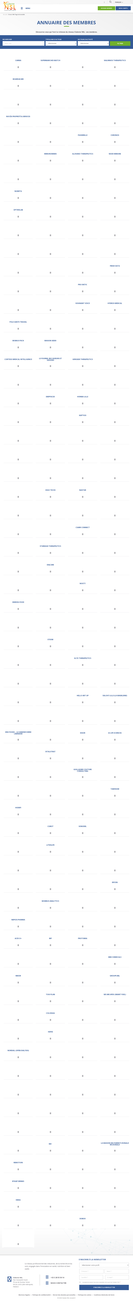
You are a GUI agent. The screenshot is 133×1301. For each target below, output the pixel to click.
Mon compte (123, 8)
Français (119, 2)
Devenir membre (106, 8)
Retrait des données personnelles (64, 1295)
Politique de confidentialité (41, 1295)
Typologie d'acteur (53, 39)
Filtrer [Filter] (120, 43)
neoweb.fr (73, 1298)
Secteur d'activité (85, 39)
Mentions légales (24, 1295)
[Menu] (25, 8)
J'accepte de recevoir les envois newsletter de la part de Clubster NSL (101, 1282)
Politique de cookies (84, 1295)
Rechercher (7, 39)
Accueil (5, 14)
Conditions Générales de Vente (104, 1295)
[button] (110, 1)
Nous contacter (55, 1283)
